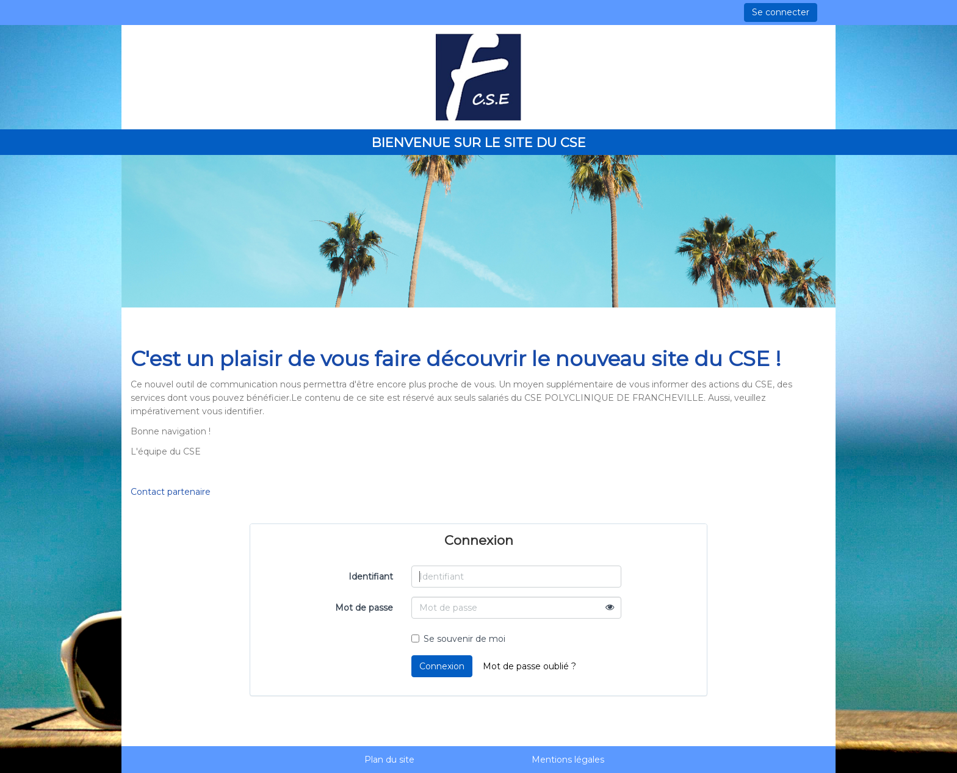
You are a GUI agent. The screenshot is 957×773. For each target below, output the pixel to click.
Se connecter (780, 12)
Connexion (441, 666)
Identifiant (370, 576)
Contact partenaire (171, 491)
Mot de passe (364, 607)
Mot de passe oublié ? (529, 666)
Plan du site (389, 759)
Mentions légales (568, 759)
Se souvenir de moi (458, 638)
